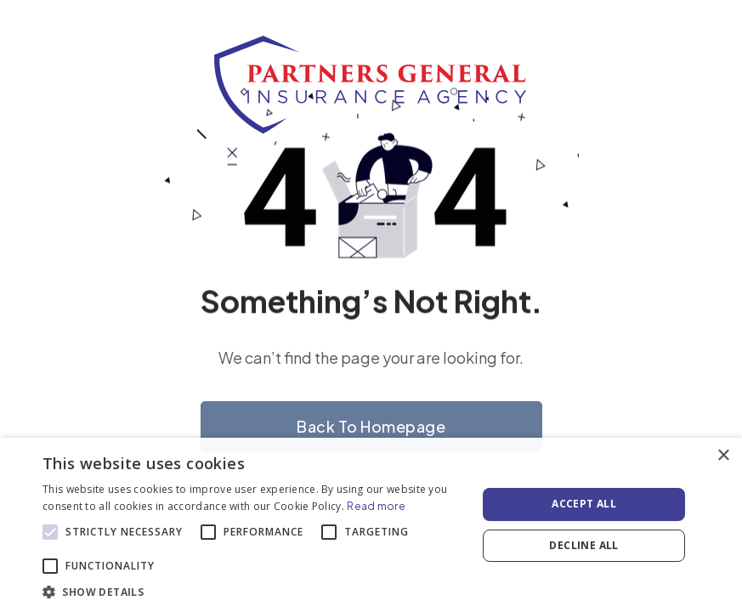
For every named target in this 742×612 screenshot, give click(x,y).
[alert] (371, 525)
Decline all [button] (583, 545)
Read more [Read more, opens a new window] (376, 506)
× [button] (723, 456)
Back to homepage (371, 426)
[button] (253, 591)
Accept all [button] (584, 503)
